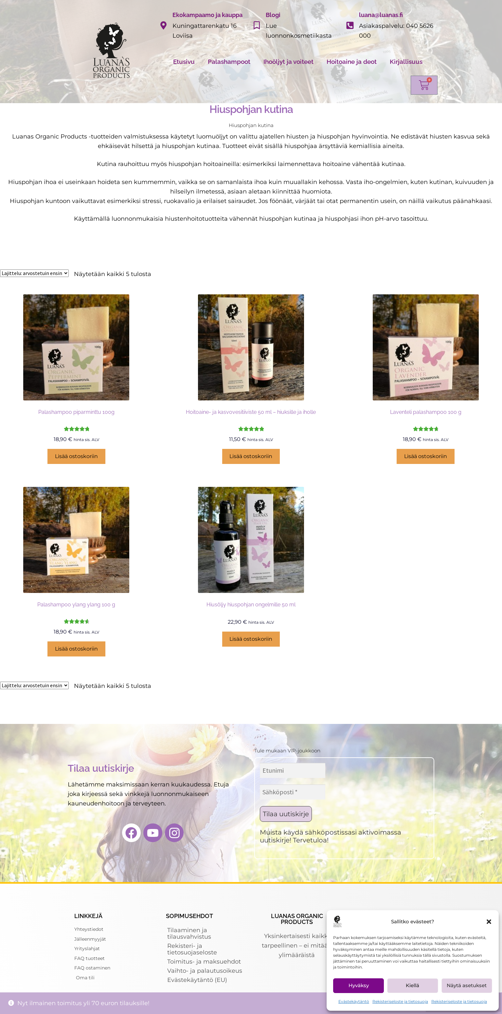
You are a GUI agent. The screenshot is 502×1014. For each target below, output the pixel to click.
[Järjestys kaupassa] (34, 273)
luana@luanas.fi (381, 14)
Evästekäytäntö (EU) (197, 980)
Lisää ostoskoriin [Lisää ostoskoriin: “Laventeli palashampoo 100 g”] (425, 456)
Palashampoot (229, 61)
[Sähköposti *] (292, 792)
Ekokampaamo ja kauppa (207, 14)
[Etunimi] (292, 770)
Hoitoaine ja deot (352, 61)
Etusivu (184, 61)
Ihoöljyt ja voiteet (288, 61)
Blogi (273, 14)
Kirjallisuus (406, 61)
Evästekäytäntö (353, 1001)
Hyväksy (359, 985)
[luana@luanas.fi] (350, 25)
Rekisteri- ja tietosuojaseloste (192, 949)
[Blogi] (257, 25)
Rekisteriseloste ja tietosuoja (400, 1001)
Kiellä (412, 985)
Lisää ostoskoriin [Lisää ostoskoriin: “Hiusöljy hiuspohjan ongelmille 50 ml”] (250, 639)
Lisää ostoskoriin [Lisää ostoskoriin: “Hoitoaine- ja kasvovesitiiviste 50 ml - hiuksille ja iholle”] (250, 456)
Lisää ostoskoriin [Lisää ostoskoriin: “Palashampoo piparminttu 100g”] (76, 456)
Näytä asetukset (467, 985)
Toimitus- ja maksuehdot (204, 961)
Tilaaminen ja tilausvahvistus (189, 933)
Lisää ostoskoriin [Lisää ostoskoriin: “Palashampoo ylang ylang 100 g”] (76, 649)
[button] (489, 921)
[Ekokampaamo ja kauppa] (163, 25)
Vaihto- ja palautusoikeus (204, 970)
